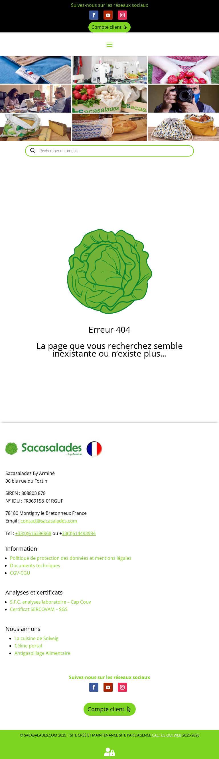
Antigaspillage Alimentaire (42, 653)
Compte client (106, 27)
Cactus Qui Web (166, 735)
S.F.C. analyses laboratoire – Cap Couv (50, 602)
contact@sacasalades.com (49, 521)
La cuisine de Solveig (36, 638)
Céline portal (28, 646)
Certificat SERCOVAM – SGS (39, 609)
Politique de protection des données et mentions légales (70, 558)
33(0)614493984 (79, 533)
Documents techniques (35, 565)
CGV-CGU (20, 573)
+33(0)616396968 (33, 533)
